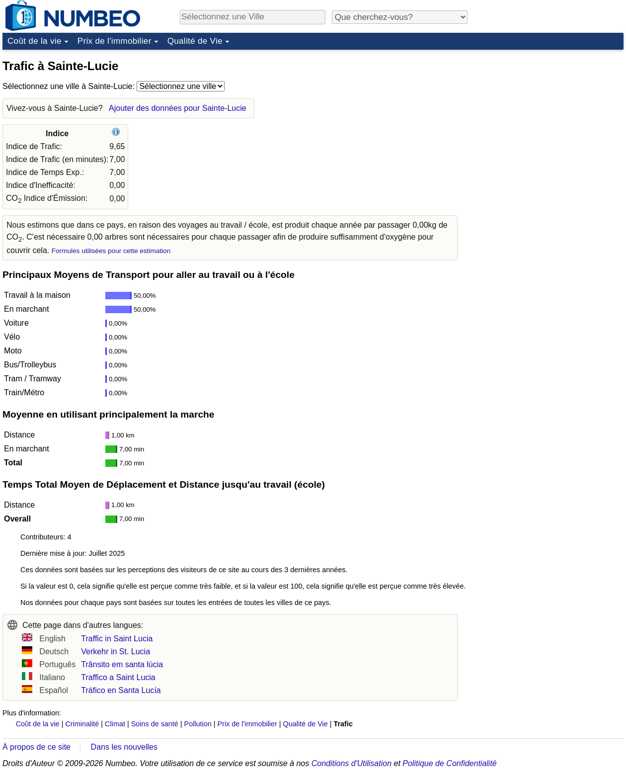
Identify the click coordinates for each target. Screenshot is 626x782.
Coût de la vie (34, 41)
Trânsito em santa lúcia (122, 664)
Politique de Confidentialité (449, 763)
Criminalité (82, 724)
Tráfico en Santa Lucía (120, 690)
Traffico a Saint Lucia (118, 677)
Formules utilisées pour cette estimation (111, 251)
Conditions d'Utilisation (351, 763)
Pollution (198, 724)
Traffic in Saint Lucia (117, 638)
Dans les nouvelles (124, 747)
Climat (115, 724)
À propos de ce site (36, 747)
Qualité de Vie (195, 41)
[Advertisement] (549, 116)
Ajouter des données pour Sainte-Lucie (177, 108)
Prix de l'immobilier (115, 41)
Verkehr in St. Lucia (115, 651)
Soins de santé (154, 724)
